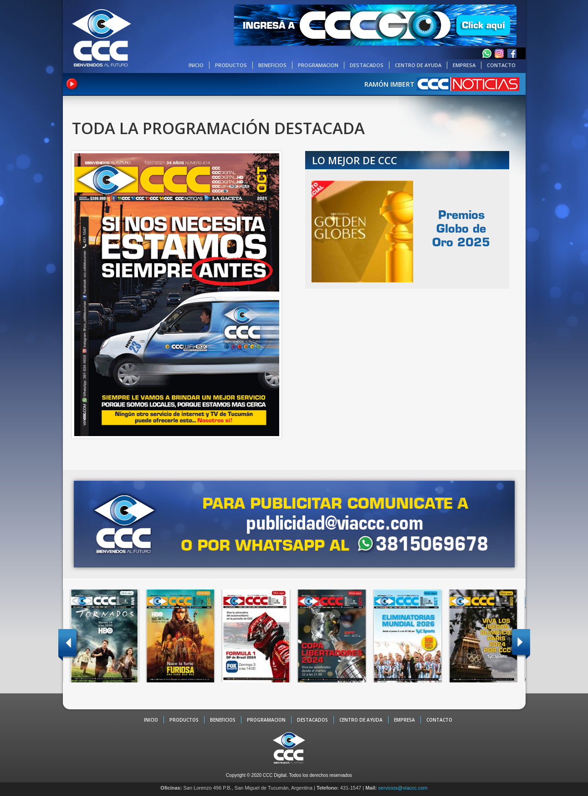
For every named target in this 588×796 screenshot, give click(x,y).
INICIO (196, 65)
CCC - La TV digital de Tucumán (101, 37)
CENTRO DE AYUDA (418, 65)
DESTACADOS (366, 65)
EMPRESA (464, 65)
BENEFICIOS (272, 65)
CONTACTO (501, 65)
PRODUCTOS (231, 65)
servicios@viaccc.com (402, 788)
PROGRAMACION (318, 65)
